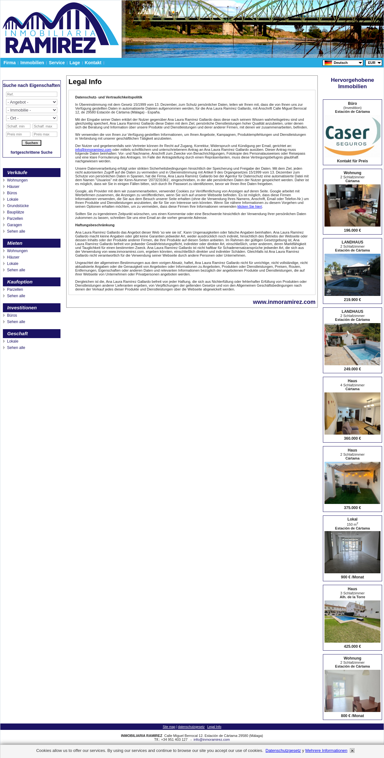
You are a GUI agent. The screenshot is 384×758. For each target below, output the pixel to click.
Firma (9, 62)
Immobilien (32, 62)
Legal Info (214, 727)
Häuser (13, 186)
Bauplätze (15, 212)
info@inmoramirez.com (93, 149)
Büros (12, 193)
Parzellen (15, 218)
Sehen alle (16, 231)
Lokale (12, 199)
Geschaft (17, 333)
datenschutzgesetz (191, 727)
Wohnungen (17, 180)
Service (57, 62)
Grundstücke (18, 206)
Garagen (14, 225)
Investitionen (22, 307)
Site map (169, 727)
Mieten (15, 243)
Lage (74, 62)
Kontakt (93, 62)
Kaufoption (20, 281)
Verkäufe (17, 172)
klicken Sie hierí (249, 206)
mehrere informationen (326, 750)
